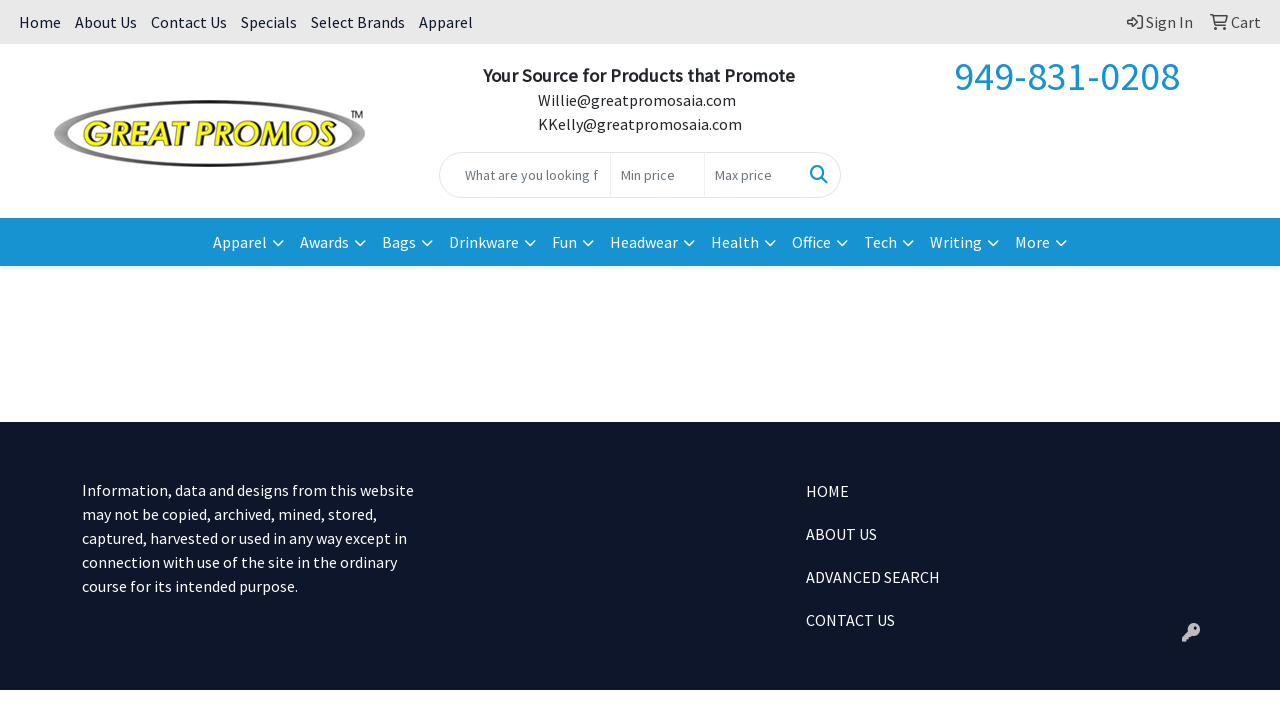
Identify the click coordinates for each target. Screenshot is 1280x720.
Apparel (446, 22)
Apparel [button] (240, 242)
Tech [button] (880, 242)
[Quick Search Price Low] (657, 175)
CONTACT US (850, 620)
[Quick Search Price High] (751, 175)
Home (40, 22)
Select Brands (358, 22)
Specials (269, 22)
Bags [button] (399, 242)
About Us (106, 22)
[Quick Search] (525, 175)
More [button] (1032, 242)
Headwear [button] (644, 242)
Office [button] (811, 242)
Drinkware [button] (484, 242)
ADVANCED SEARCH (873, 577)
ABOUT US (841, 534)
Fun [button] (564, 242)
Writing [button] (956, 242)
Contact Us (189, 22)
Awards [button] (324, 242)
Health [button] (735, 242)
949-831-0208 (1067, 76)
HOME (827, 491)
